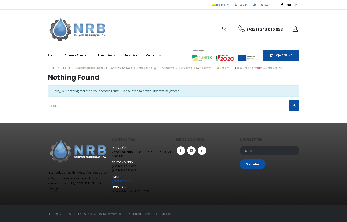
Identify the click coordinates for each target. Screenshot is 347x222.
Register (261, 4)
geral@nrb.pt (121, 181)
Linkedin (201, 150)
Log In (241, 4)
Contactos (153, 55)
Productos (105, 55)
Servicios (130, 55)
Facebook (180, 150)
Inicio (51, 55)
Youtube (191, 150)
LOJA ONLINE (281, 55)
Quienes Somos (75, 55)
